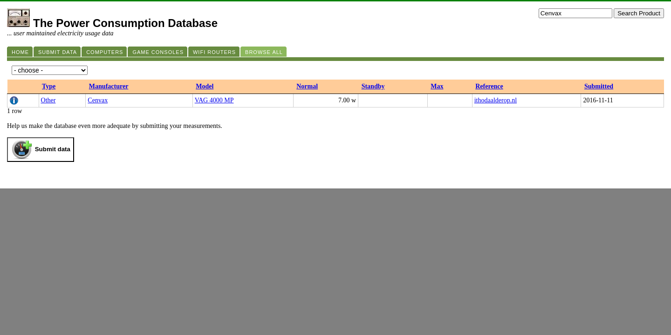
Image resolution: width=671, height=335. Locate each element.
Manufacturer (109, 86)
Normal (307, 86)
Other (48, 100)
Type (48, 86)
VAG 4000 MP (214, 100)
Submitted (598, 86)
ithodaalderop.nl (495, 100)
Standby (373, 86)
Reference (489, 86)
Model (204, 86)
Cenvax (98, 100)
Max (437, 86)
